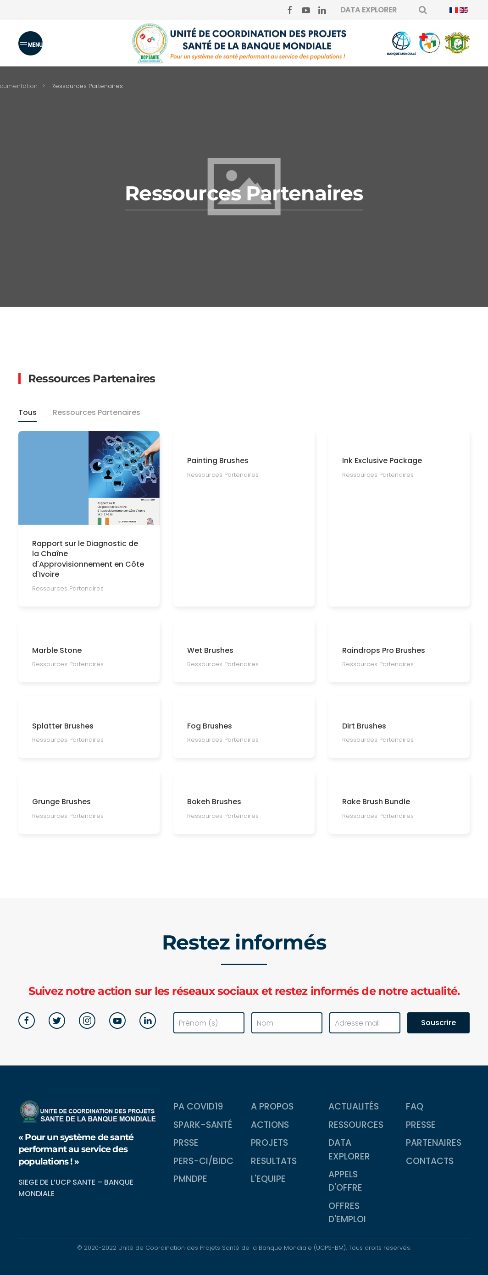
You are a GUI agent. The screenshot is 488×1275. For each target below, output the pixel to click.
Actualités (353, 1106)
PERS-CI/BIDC (203, 1161)
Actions (270, 1125)
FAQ (414, 1106)
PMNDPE (190, 1179)
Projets (269, 1143)
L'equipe (268, 1179)
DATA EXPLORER (368, 10)
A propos (272, 1106)
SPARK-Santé (203, 1125)
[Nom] (286, 1022)
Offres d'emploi (347, 1212)
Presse (421, 1125)
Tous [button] (27, 413)
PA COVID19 (198, 1106)
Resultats (274, 1161)
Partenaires (433, 1143)
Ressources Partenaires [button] (96, 413)
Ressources (355, 1125)
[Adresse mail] (364, 1022)
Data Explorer (349, 1149)
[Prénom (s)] (208, 1022)
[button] (30, 43)
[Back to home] (244, 43)
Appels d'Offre (345, 1181)
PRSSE (186, 1143)
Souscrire (438, 1022)
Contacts (430, 1161)
